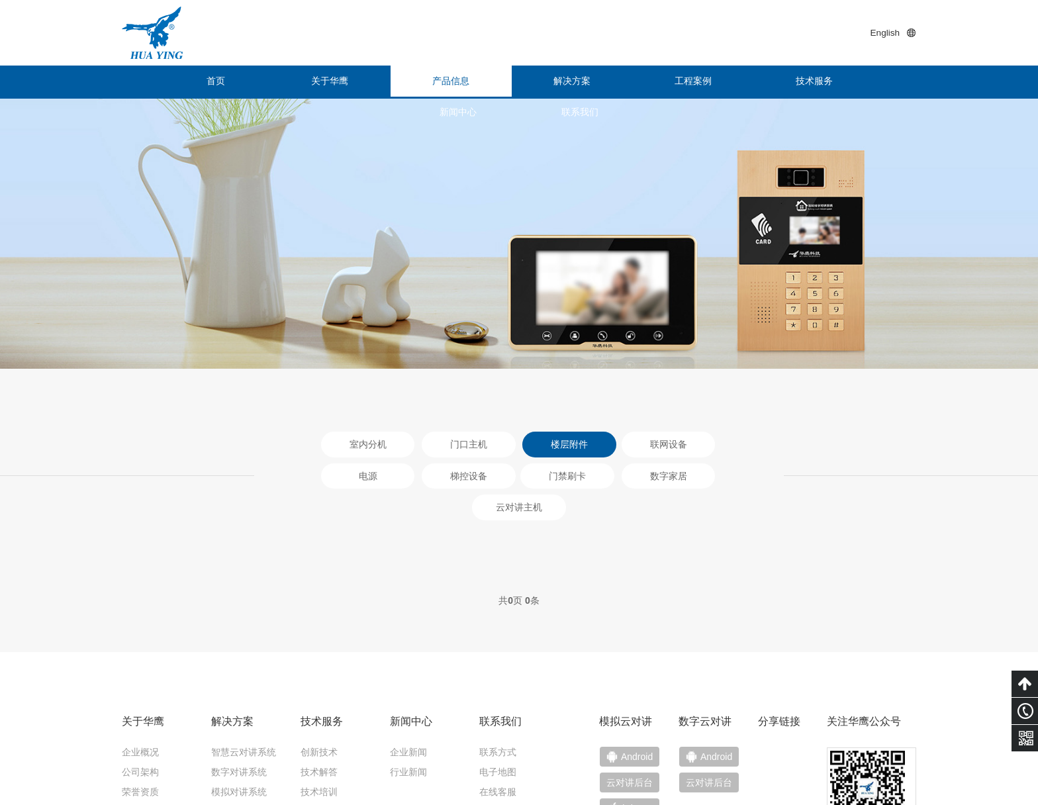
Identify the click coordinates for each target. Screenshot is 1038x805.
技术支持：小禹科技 (874, 785)
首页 (171, 82)
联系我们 (866, 82)
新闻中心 (767, 82)
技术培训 (319, 703)
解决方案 (469, 82)
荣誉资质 (140, 703)
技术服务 (667, 82)
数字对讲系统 (239, 684)
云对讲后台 (718, 695)
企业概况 (140, 664)
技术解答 (319, 684)
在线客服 (497, 703)
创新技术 (319, 664)
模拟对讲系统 (239, 703)
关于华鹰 (270, 82)
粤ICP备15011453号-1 (777, 785)
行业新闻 (408, 684)
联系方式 (497, 664)
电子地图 (497, 684)
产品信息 (370, 82)
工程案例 (568, 82)
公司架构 (140, 684)
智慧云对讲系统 (243, 664)
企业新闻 (408, 664)
